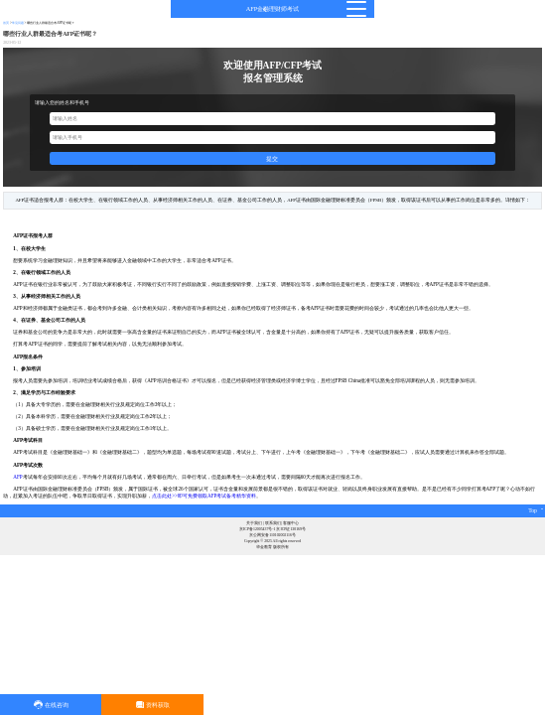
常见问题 (18, 23)
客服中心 (291, 523)
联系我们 (273, 523)
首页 (6, 23)
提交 (272, 158)
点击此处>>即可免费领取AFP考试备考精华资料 (204, 496)
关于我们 (254, 523)
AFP (17, 477)
